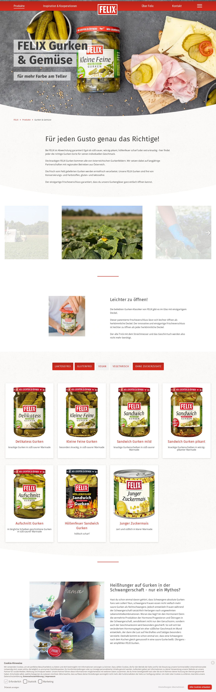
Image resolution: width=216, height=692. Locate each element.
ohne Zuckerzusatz (148, 366)
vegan (102, 366)
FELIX (16, 119)
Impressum (50, 676)
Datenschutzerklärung (33, 676)
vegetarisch (121, 366)
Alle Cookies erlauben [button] (200, 687)
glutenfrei (84, 366)
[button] (12, 687)
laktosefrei (63, 366)
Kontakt (177, 6)
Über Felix (148, 6)
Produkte (19, 6)
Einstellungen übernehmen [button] (171, 687)
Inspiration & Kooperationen (60, 6)
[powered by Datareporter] (213, 664)
